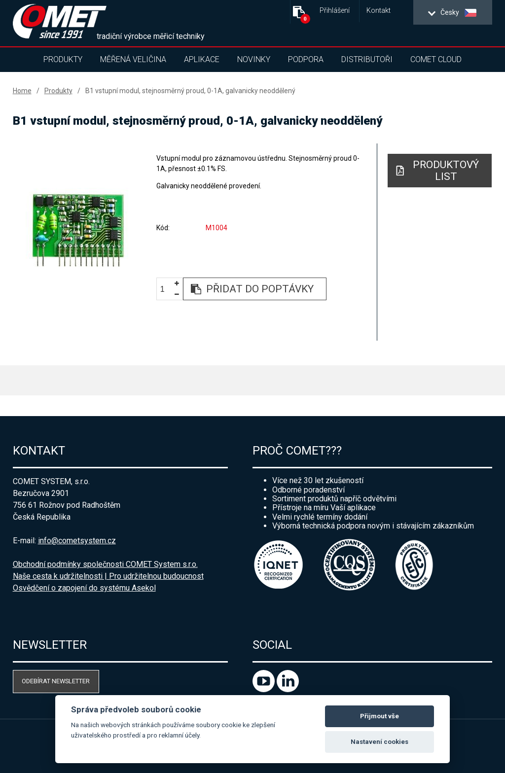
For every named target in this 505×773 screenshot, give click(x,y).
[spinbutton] (166, 289)
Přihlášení (335, 10)
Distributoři (367, 59)
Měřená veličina (133, 59)
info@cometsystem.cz (77, 540)
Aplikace (201, 59)
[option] (78, 229)
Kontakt (378, 10)
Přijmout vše (379, 716)
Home (22, 91)
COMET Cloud (436, 59)
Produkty (62, 59)
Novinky (253, 59)
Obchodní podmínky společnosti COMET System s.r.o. (105, 564)
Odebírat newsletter (56, 681)
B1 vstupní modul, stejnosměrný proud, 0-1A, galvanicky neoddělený (190, 91)
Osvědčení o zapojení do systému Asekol (84, 588)
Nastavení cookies (379, 741)
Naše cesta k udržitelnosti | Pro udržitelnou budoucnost (108, 576)
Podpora (306, 59)
